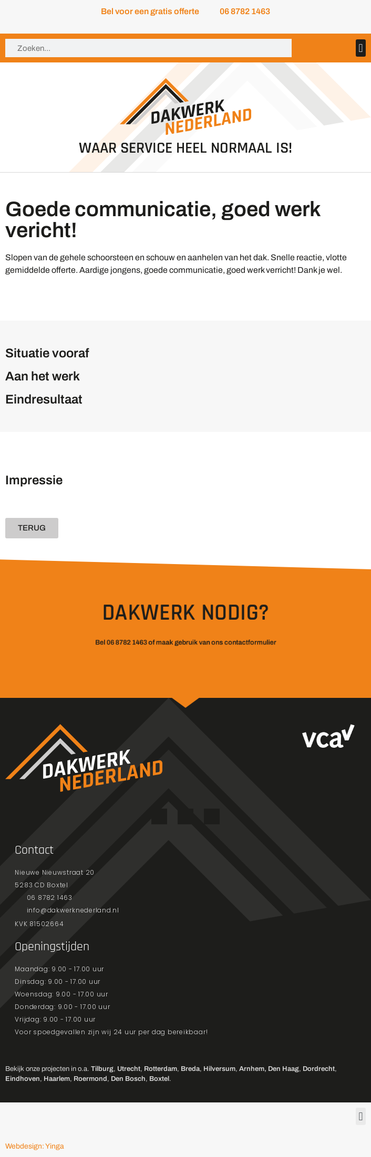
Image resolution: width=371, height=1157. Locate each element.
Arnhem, (252, 1069)
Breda (190, 1069)
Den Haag (283, 1069)
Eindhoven (22, 1078)
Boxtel (159, 1078)
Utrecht (128, 1069)
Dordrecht (319, 1069)
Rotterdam (160, 1069)
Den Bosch (128, 1078)
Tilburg (102, 1069)
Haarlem (57, 1078)
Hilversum (219, 1069)
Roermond (90, 1078)
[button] (361, 48)
